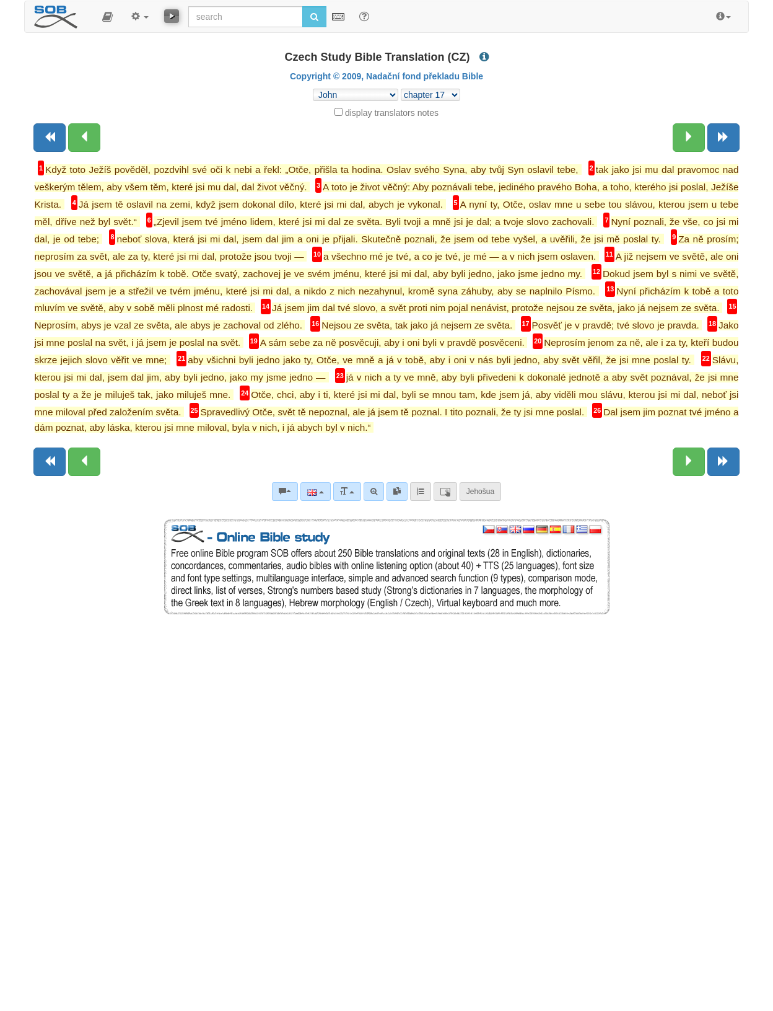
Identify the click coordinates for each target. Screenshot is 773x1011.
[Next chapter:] (689, 137)
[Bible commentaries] (285, 491)
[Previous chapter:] (84, 137)
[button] (107, 16)
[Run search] (314, 16)
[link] (397, 491)
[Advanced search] (374, 491)
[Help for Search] (364, 16)
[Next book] (723, 137)
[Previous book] (49, 137)
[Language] (315, 491)
